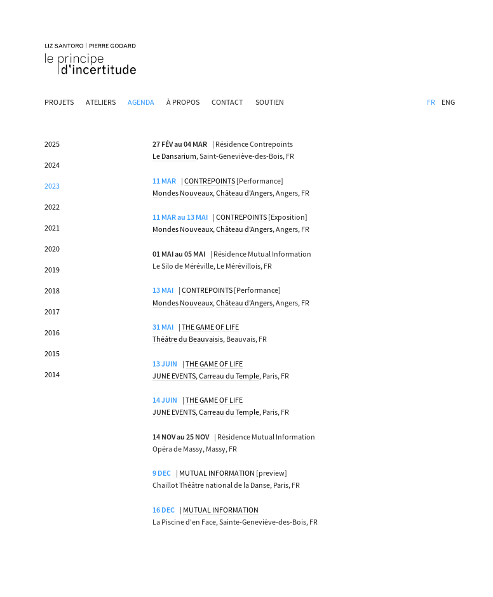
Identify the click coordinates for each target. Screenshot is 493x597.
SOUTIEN (269, 102)
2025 (52, 144)
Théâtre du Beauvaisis (187, 339)
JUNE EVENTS (174, 375)
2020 (52, 248)
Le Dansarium (174, 156)
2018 (52, 290)
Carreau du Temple (229, 375)
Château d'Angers (244, 193)
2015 (52, 353)
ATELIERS (101, 102)
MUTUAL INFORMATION (217, 473)
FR (431, 102)
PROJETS (59, 102)
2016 (52, 332)
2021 (52, 227)
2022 (52, 206)
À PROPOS (182, 102)
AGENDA (141, 102)
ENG (448, 102)
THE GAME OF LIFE (210, 327)
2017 (52, 311)
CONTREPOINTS (209, 180)
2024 (52, 165)
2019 (52, 269)
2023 (52, 186)
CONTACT (227, 102)
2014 (52, 374)
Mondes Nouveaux (182, 193)
